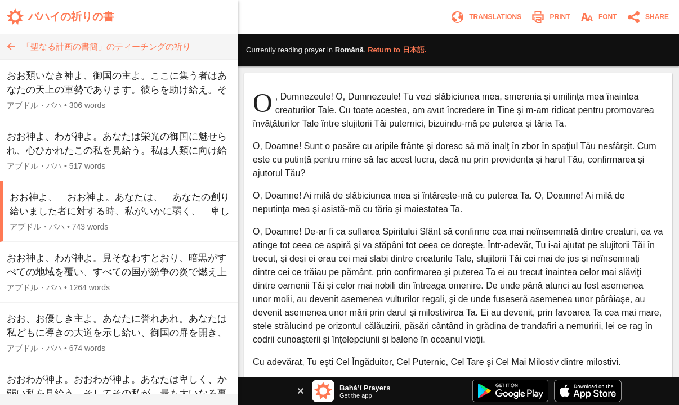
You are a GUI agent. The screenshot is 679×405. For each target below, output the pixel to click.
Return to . (397, 50)
